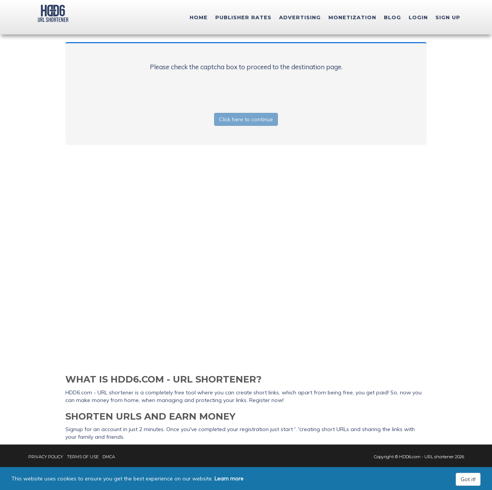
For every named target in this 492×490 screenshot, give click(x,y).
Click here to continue (246, 119)
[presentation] (246, 90)
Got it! (468, 479)
